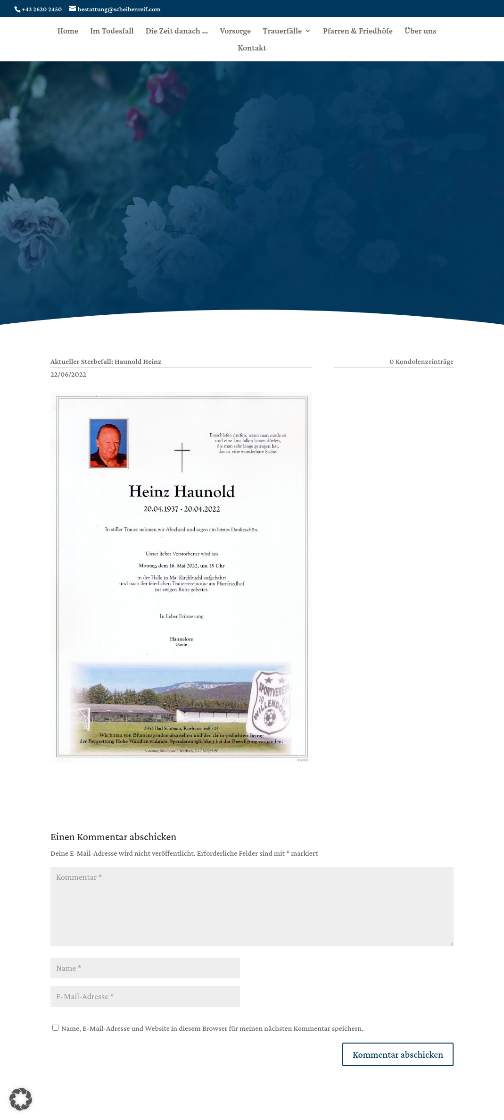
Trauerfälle (282, 31)
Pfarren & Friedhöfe (358, 31)
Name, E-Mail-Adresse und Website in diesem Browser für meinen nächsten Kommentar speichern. (212, 1028)
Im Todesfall (111, 31)
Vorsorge (235, 31)
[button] (20, 1099)
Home (68, 31)
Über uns (420, 31)
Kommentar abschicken (398, 1054)
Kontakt (252, 48)
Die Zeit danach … (177, 31)
